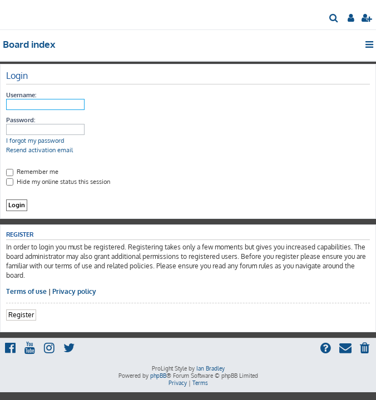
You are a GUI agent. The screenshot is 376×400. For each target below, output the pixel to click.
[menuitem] (334, 19)
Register (21, 315)
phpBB (158, 375)
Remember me (32, 172)
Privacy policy (74, 291)
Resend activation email (39, 150)
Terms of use (26, 291)
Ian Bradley (210, 368)
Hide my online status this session (58, 182)
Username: (21, 95)
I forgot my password (35, 140)
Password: (20, 120)
